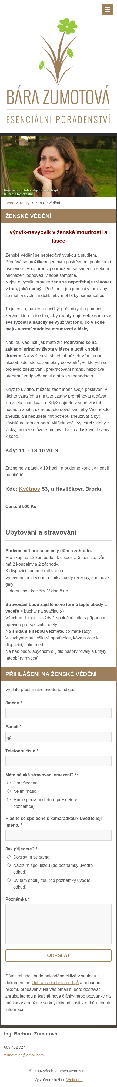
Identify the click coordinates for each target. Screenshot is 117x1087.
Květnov (29, 489)
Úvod (9, 203)
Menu (107, 9)
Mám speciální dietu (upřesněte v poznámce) (45, 803)
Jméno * (13, 703)
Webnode (74, 1080)
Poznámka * (17, 899)
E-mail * (13, 727)
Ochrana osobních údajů (55, 982)
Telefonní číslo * (21, 751)
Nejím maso (24, 791)
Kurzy (25, 203)
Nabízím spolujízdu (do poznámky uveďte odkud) (53, 868)
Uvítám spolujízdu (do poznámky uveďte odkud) (52, 883)
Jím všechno (25, 783)
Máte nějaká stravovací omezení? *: (41, 775)
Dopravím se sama (31, 857)
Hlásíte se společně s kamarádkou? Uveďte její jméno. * (53, 821)
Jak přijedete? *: (22, 849)
